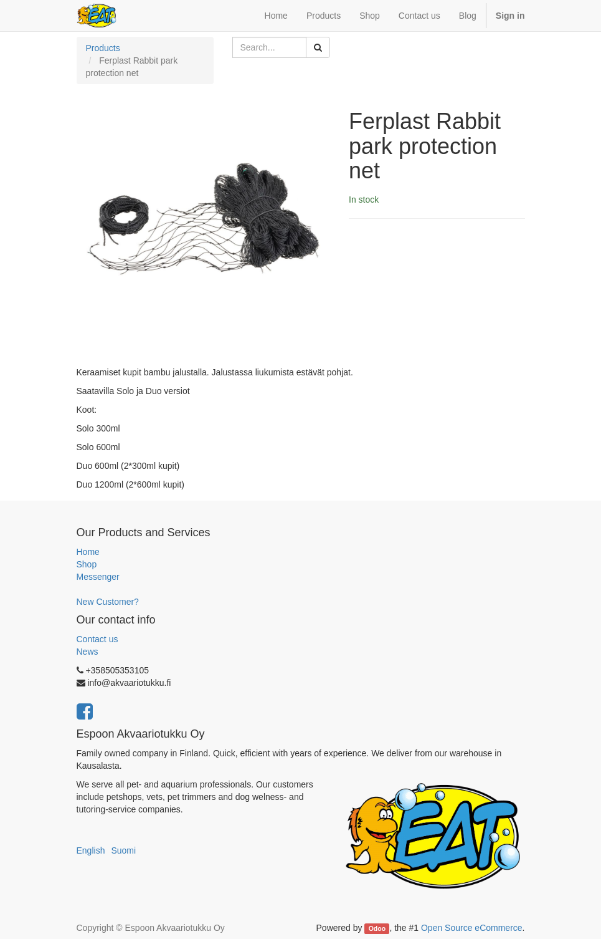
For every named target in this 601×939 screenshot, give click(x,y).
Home (88, 552)
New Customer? (108, 602)
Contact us (97, 639)
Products (103, 48)
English (91, 850)
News (87, 652)
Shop (87, 564)
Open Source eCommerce (472, 928)
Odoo (377, 928)
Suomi (123, 850)
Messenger (98, 577)
